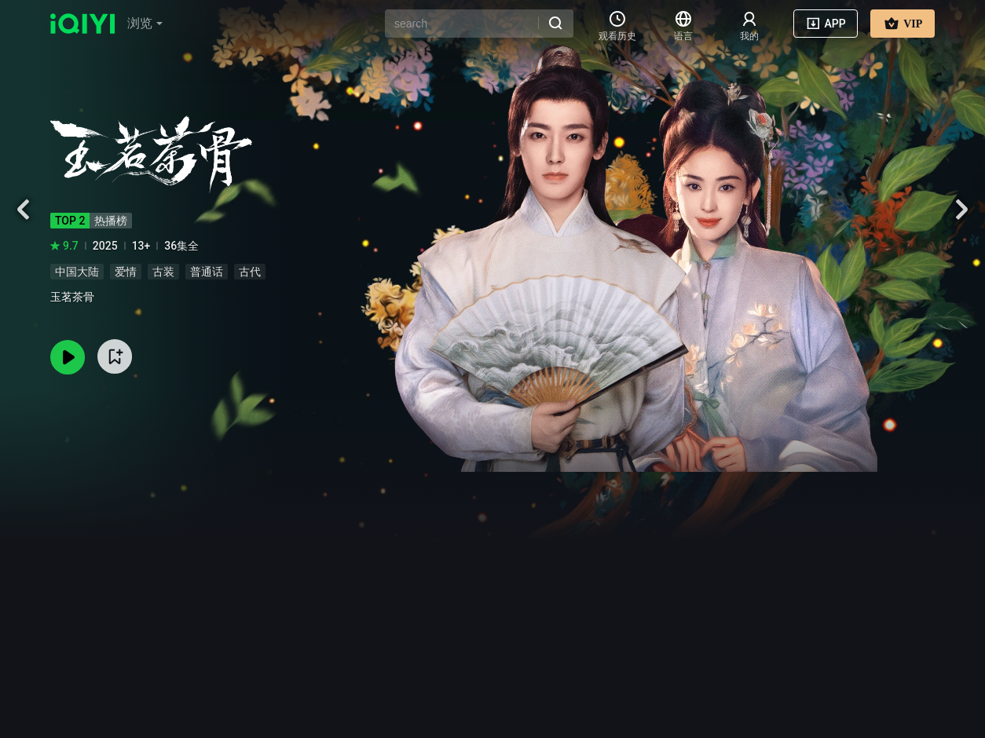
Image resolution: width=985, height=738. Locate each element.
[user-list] (749, 23)
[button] (145, 23)
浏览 (145, 23)
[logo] (82, 23)
